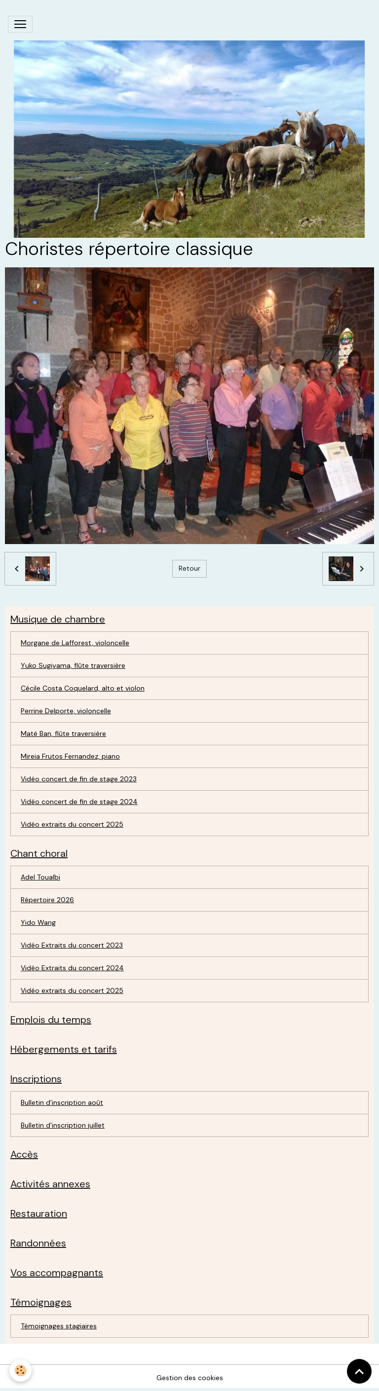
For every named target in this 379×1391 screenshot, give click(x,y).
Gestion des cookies (189, 1377)
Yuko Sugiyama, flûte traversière (73, 665)
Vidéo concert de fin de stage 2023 (79, 778)
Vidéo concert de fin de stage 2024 (79, 801)
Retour (189, 568)
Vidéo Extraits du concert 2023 (72, 945)
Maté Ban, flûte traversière (63, 733)
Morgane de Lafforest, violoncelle (75, 642)
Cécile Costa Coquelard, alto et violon (83, 688)
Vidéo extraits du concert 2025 (72, 824)
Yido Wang (38, 922)
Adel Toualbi (40, 877)
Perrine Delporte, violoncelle (66, 710)
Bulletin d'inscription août (62, 1102)
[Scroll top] (359, 1371)
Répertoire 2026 (47, 899)
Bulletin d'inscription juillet (63, 1125)
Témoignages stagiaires (59, 1325)
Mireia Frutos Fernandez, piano (70, 756)
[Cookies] (21, 1370)
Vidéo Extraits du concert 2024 (72, 967)
